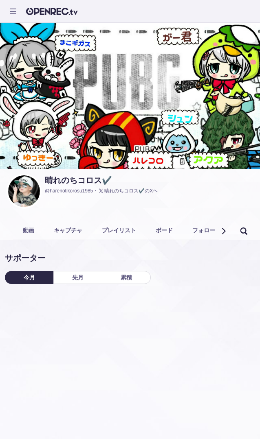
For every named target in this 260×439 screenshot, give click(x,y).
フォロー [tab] (203, 230)
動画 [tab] (28, 230)
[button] (223, 231)
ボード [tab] (164, 230)
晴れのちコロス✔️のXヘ (128, 191)
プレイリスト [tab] (119, 230)
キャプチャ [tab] (68, 230)
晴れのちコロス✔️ (78, 180)
